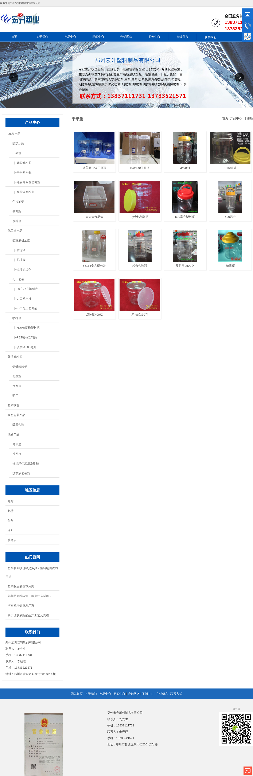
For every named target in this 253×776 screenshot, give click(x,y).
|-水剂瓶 (16, 386)
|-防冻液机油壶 (20, 240)
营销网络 (126, 36)
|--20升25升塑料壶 (26, 289)
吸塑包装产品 (16, 415)
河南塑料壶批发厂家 (21, 605)
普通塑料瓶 (15, 356)
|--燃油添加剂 (22, 269)
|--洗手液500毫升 (25, 347)
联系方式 (176, 693)
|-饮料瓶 (16, 221)
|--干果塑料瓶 (22, 172)
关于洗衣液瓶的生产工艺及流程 (28, 615)
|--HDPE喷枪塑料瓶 (27, 327)
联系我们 (210, 37)
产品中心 (70, 36)
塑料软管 (13, 405)
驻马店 (12, 540)
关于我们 (42, 36)
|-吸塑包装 (17, 424)
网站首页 (77, 693)
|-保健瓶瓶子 (19, 366)
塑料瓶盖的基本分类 (21, 586)
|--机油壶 (20, 259)
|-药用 (14, 395)
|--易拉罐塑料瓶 (24, 192)
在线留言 (182, 36)
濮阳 (10, 530)
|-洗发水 (16, 453)
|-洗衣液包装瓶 (20, 473)
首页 (14, 36)
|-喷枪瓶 (16, 318)
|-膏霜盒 (16, 444)
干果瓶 (248, 118)
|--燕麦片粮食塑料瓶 (27, 182)
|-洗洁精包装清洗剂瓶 (25, 463)
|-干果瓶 (16, 153)
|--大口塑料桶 (22, 298)
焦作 (10, 520)
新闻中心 (98, 36)
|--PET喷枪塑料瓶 (25, 337)
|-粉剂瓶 (16, 376)
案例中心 (154, 36)
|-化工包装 (17, 279)
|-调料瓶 (16, 211)
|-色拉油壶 (17, 201)
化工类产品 (15, 230)
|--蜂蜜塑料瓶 (22, 162)
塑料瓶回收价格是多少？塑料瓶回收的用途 (31, 572)
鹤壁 (10, 511)
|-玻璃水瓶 (17, 143)
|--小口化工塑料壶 (25, 308)
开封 (10, 501)
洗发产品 (13, 434)
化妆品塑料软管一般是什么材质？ (30, 596)
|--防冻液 (20, 250)
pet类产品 (14, 133)
